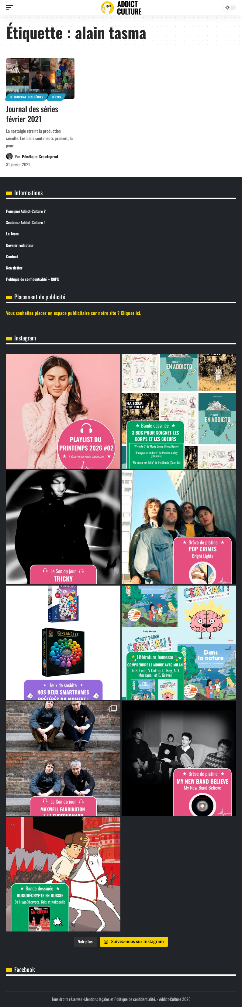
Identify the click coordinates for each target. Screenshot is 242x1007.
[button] (11, 7)
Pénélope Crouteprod (40, 156)
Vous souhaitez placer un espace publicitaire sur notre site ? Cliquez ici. (73, 312)
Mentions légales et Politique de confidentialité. (120, 999)
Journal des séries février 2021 (32, 113)
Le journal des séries (26, 97)
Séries (56, 97)
